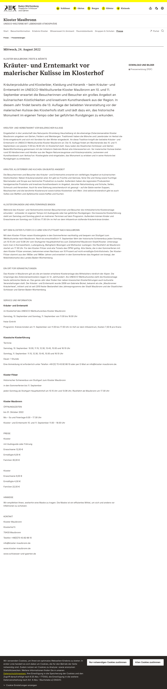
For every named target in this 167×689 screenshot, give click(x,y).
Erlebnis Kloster (40, 31)
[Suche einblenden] (162, 31)
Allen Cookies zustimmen (147, 662)
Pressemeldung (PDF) (141, 69)
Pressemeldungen (18, 38)
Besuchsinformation (20, 31)
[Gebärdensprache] (156, 8)
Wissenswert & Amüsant (62, 31)
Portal (154, 31)
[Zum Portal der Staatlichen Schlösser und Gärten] (21, 8)
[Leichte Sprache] (150, 8)
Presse (119, 31)
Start (5, 31)
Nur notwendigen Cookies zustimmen (108, 662)
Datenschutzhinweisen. (14, 673)
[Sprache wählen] (162, 8)
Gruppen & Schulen (104, 31)
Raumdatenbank (84, 31)
